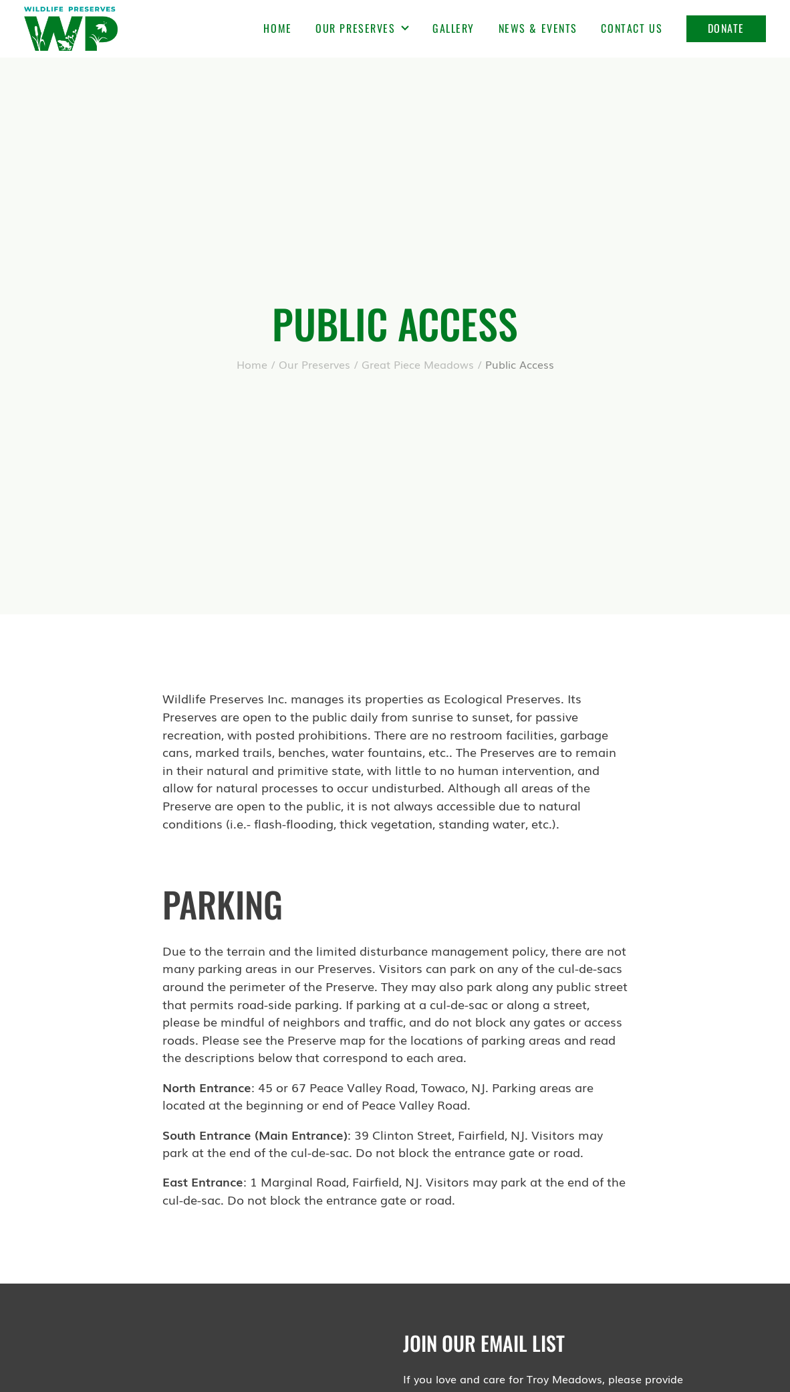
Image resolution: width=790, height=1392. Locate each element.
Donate (726, 28)
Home (277, 28)
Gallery (453, 28)
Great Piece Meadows (418, 364)
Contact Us (631, 28)
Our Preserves (361, 28)
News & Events (538, 28)
